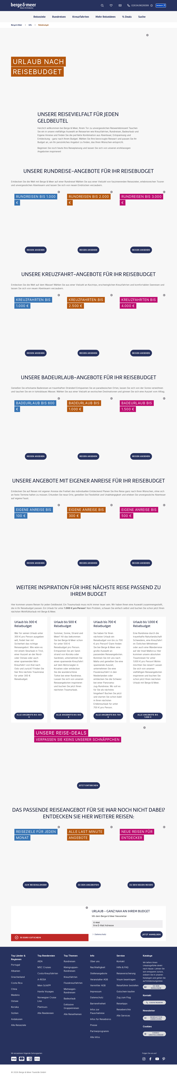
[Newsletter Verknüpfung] (120, 5)
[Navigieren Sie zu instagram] (144, 1059)
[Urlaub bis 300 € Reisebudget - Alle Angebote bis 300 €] (29, 670)
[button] (161, 5)
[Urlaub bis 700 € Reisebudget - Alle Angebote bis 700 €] (108, 670)
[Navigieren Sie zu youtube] (157, 1059)
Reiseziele (39, 17)
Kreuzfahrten (80, 17)
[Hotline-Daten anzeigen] (151, 5)
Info (30, 25)
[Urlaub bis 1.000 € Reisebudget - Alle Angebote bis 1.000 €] (148, 670)
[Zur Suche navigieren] (102, 5)
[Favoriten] (111, 5)
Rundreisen (59, 17)
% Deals (127, 17)
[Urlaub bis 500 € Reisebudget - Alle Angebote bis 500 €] (69, 670)
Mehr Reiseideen (105, 17)
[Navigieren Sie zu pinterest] (164, 1059)
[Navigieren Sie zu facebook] (150, 1059)
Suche (141, 17)
